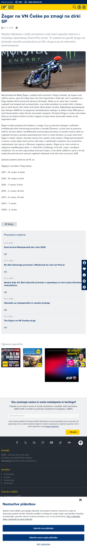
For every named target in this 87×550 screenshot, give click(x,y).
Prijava (73, 432)
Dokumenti (8, 483)
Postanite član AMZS (12, 496)
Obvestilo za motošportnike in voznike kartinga (27, 302)
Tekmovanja (9, 474)
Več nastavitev (43, 544)
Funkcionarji (9, 480)
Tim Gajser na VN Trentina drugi (19, 320)
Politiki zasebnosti (52, 426)
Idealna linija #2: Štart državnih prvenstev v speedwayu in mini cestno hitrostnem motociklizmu (43, 284)
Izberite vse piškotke (44, 528)
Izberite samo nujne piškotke (43, 537)
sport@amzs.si (31, 461)
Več (5, 254)
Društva (7, 477)
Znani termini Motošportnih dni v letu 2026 (25, 247)
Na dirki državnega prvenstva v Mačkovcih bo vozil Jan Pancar (34, 264)
